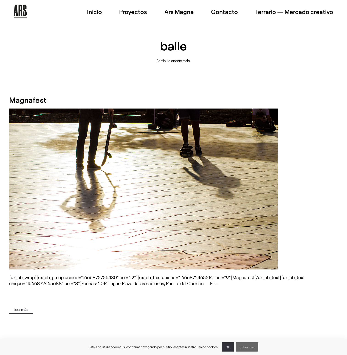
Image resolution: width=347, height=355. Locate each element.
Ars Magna (179, 11)
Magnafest (28, 99)
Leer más (21, 309)
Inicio (94, 11)
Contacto (224, 11)
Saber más (247, 347)
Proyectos (133, 11)
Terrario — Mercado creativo (294, 11)
